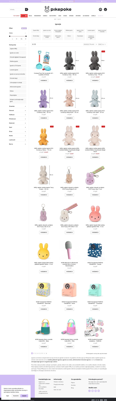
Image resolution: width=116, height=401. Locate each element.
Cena (10, 33)
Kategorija (12, 45)
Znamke (12, 106)
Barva (11, 144)
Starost (11, 110)
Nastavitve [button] (16, 395)
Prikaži (100, 44)
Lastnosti (12, 140)
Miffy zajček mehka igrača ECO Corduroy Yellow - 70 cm (43, 150)
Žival (10, 131)
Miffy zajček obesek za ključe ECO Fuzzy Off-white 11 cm (69, 227)
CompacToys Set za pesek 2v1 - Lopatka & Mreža (44, 75)
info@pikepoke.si (43, 391)
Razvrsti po (88, 44)
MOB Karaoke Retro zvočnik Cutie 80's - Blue (43, 340)
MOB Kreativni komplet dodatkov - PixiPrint (95, 340)
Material (11, 123)
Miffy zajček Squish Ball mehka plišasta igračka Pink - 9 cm (95, 227)
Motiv (11, 135)
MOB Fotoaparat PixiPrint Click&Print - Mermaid (43, 302)
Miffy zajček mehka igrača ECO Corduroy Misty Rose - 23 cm (69, 113)
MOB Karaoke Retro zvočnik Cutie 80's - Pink (69, 340)
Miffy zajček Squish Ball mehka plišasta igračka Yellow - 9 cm (43, 265)
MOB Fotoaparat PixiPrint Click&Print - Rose (69, 302)
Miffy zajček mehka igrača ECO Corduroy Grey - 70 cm (95, 75)
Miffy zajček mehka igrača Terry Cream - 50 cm (44, 189)
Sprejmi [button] (24, 395)
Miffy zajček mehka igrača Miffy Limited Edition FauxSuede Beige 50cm (95, 151)
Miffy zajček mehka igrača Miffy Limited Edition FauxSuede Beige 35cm (69, 151)
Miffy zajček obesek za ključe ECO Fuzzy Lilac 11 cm (95, 189)
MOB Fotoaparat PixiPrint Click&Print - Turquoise (95, 302)
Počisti (24, 28)
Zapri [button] (7, 395)
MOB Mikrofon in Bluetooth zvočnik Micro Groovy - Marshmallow (69, 265)
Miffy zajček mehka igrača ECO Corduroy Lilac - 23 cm (43, 113)
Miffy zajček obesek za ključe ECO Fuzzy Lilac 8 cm (43, 227)
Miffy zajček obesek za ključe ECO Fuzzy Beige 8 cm (69, 189)
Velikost (11, 114)
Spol (10, 127)
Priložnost (12, 119)
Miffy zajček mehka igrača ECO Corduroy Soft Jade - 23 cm (95, 113)
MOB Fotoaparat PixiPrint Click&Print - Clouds (95, 265)
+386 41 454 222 (43, 389)
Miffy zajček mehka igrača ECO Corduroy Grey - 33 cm (69, 75)
